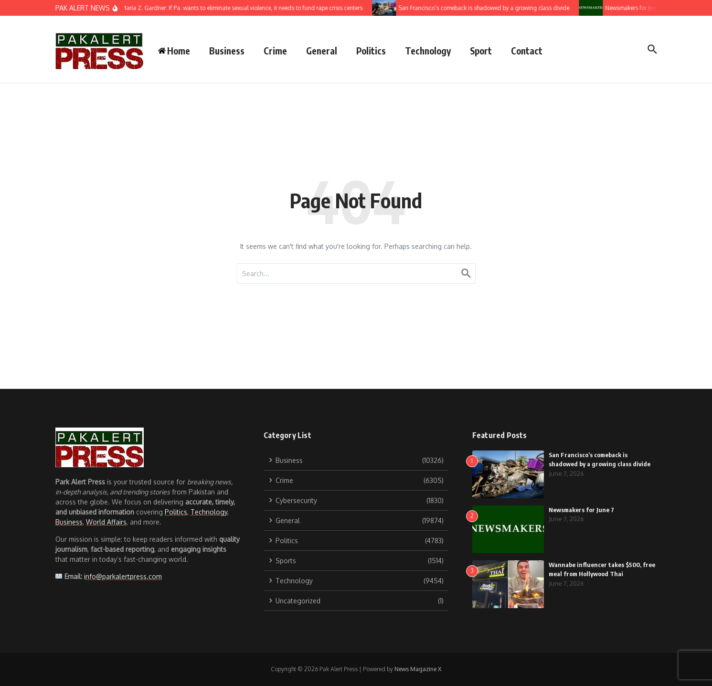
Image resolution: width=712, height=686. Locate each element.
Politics (371, 50)
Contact (526, 50)
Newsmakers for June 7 (581, 510)
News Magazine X (417, 669)
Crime (275, 50)
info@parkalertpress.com (123, 576)
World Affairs (106, 522)
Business (226, 50)
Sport (481, 50)
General (321, 50)
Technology (428, 50)
